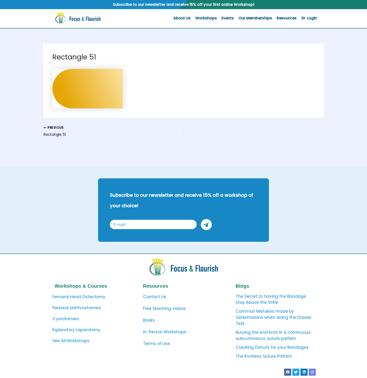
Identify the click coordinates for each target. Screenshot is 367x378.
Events (227, 18)
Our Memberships (255, 18)
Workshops (206, 18)
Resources (287, 18)
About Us (182, 18)
